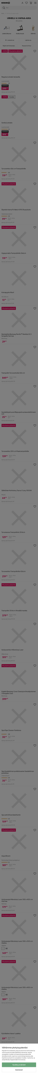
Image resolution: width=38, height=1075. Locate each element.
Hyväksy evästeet (19, 1065)
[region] (19, 1059)
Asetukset (19, 1070)
